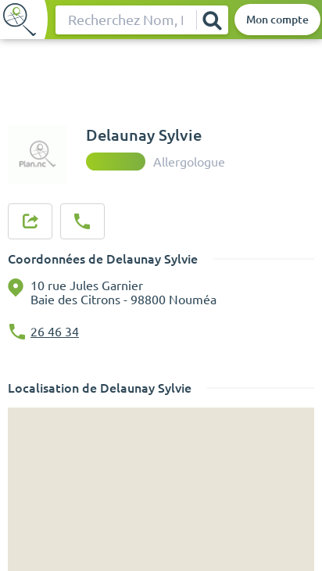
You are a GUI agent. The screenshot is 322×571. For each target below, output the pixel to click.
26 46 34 (54, 332)
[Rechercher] (211, 19)
